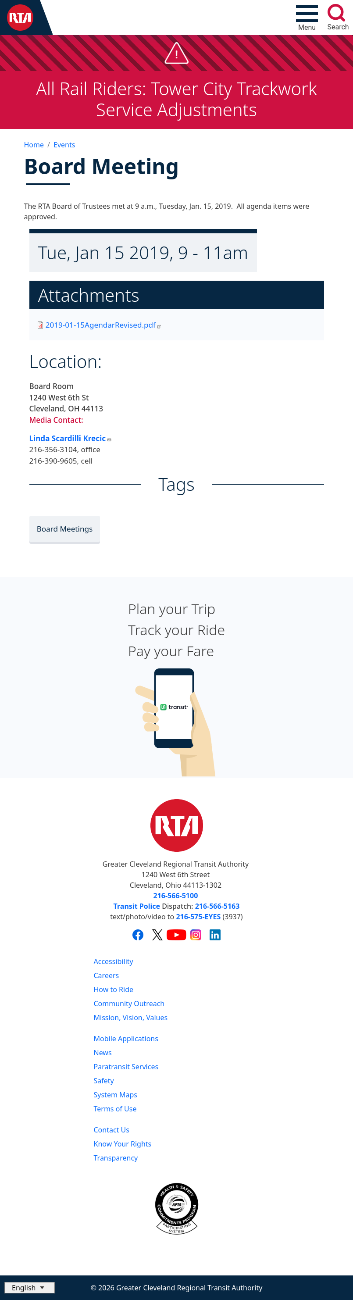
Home (34, 145)
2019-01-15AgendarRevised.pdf (104, 325)
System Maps (116, 1095)
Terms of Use (115, 1109)
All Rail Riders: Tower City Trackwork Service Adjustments (176, 98)
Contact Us (111, 1130)
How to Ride (114, 989)
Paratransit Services (126, 1066)
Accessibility (113, 961)
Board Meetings (65, 529)
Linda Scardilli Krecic (70, 438)
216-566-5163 (217, 906)
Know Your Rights (123, 1144)
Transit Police (137, 906)
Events (64, 145)
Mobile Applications (126, 1038)
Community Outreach (129, 1003)
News (103, 1052)
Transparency (116, 1158)
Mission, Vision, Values (131, 1017)
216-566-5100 (175, 895)
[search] (336, 12)
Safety (104, 1081)
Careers (106, 975)
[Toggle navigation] (307, 17)
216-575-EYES (198, 916)
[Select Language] (29, 1287)
